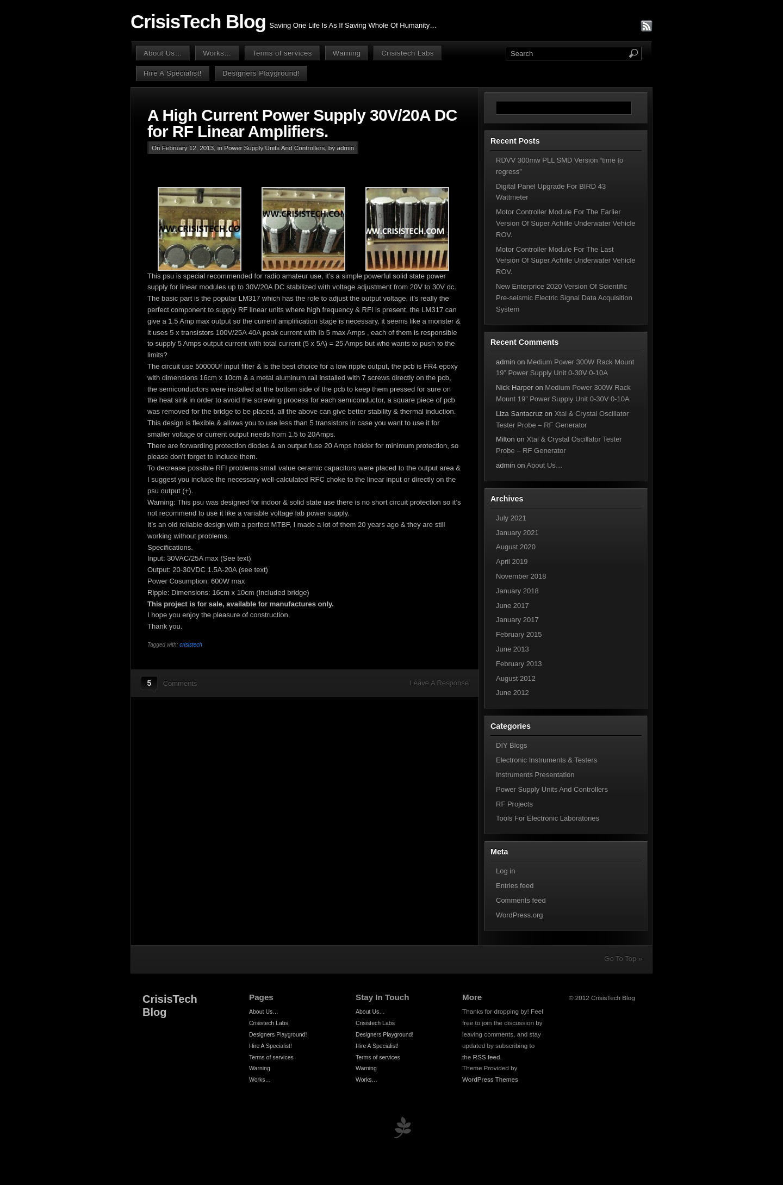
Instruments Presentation (535, 775)
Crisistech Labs (407, 53)
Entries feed (514, 886)
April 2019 (512, 561)
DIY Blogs (511, 745)
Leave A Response (439, 683)
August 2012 (516, 678)
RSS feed (486, 1056)
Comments (180, 683)
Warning (347, 53)
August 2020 (516, 547)
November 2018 (521, 576)
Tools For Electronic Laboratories (547, 818)
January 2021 (517, 533)
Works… (217, 53)
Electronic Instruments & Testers (546, 760)
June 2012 (512, 692)
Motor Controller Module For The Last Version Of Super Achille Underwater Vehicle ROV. (566, 260)
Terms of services (282, 53)
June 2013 (512, 649)
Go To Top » (623, 958)
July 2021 (511, 518)
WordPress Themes (490, 1079)
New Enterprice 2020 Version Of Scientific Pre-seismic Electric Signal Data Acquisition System (564, 297)
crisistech (190, 645)
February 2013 (519, 664)
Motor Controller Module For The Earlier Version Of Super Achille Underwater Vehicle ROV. (566, 223)
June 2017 (512, 605)
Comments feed (521, 900)
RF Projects (514, 804)
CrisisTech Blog (198, 21)
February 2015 (519, 634)
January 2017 (517, 620)
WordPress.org (519, 915)
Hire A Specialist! (173, 73)
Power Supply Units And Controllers (274, 147)
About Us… (163, 53)
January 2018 (517, 591)
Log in (505, 871)
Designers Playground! (261, 73)
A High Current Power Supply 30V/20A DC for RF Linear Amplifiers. (302, 123)
